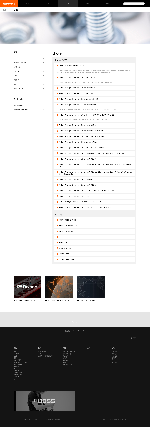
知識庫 (16, 75)
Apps (15, 379)
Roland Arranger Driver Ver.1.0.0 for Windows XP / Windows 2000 (84, 148)
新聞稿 (114, 358)
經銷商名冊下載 (18, 88)
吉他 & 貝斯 (17, 360)
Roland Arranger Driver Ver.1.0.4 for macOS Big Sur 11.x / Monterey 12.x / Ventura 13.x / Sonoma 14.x (93, 166)
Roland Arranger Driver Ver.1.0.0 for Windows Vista (79, 142)
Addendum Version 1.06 (69, 225)
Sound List (64, 237)
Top (15, 58)
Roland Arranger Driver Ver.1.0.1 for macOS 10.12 (78, 125)
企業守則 (114, 362)
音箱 (15, 368)
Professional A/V (18, 374)
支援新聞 (16, 80)
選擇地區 (133, 338)
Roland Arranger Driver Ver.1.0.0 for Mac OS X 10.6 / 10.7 (81, 202)
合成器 (16, 356)
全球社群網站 (42, 352)
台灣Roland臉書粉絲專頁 (45, 356)
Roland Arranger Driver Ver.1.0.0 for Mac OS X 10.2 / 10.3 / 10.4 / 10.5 (86, 207)
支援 (67, 3)
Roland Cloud (18, 372)
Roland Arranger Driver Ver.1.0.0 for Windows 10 (78, 77)
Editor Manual (65, 254)
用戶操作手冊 (18, 67)
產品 (15, 348)
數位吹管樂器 (18, 364)
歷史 (113, 360)
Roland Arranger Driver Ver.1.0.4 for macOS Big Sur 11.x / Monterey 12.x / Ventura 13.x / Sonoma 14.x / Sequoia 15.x (93, 173)
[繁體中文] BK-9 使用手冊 (69, 220)
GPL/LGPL (17, 114)
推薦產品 (16, 352)
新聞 (87, 3)
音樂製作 (16, 366)
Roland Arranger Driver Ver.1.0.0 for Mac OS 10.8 (78, 196)
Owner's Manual (66, 248)
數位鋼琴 (16, 354)
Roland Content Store (79, 331)
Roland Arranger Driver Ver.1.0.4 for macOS (76, 179)
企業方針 (114, 354)
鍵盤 (15, 358)
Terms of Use (39, 419)
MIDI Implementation (67, 259)
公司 (107, 3)
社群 (47, 3)
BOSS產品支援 (18, 105)
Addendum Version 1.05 (69, 231)
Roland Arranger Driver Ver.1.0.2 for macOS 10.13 (78, 159)
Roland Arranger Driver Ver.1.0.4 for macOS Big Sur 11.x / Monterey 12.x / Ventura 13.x (92, 153)
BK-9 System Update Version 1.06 (72, 65)
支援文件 (65, 356)
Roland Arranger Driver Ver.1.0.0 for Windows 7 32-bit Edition (82, 136)
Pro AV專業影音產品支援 (21, 109)
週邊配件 (16, 376)
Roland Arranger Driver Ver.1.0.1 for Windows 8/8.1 (79, 105)
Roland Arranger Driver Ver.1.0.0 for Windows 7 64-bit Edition (82, 131)
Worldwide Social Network (53, 419)
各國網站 (67, 331)
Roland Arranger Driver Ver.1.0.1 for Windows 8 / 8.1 (79, 99)
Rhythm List (64, 242)
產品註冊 (16, 84)
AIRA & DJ (17, 370)
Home (4, 9)
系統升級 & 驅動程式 (20, 62)
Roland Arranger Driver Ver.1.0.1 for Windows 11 (78, 93)
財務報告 (114, 356)
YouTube (40, 354)
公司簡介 (114, 352)
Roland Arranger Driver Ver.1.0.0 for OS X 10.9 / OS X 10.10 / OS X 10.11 (87, 115)
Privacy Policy (28, 419)
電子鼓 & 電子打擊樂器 (20, 362)
